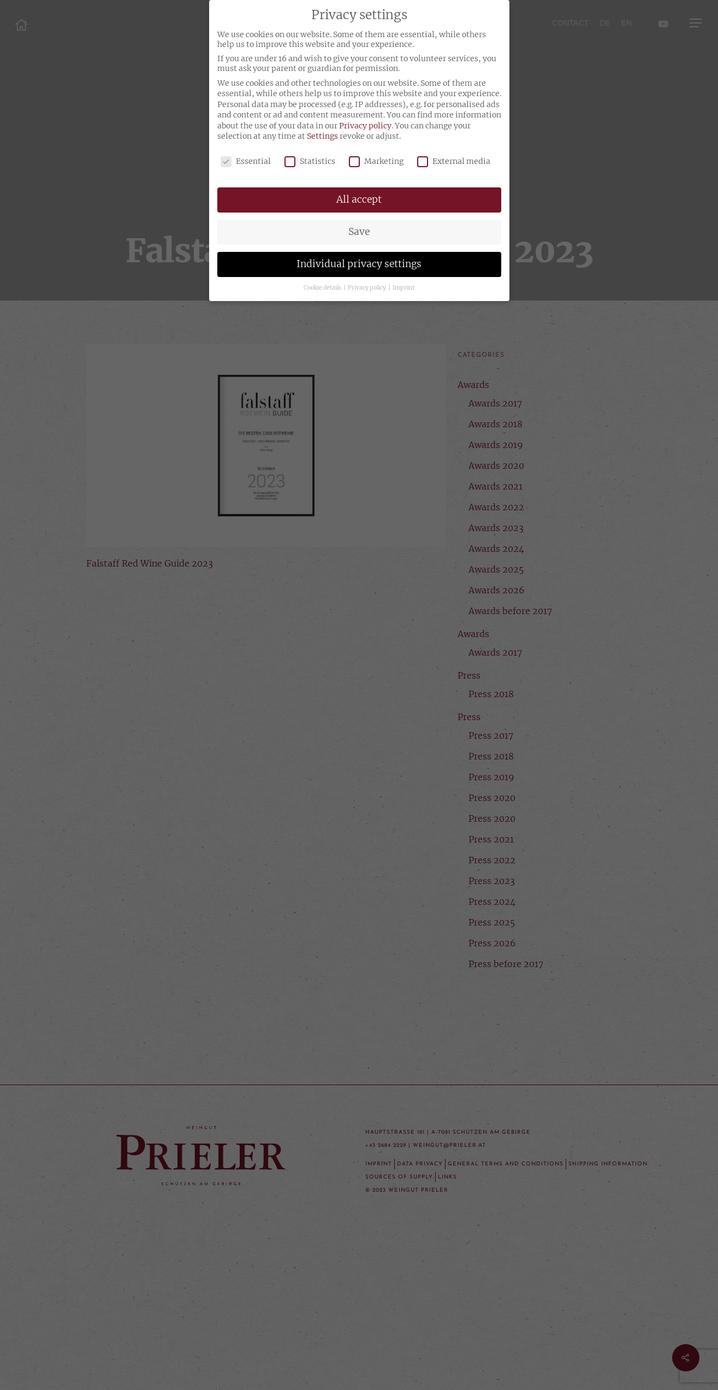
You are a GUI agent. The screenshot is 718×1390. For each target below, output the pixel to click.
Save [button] (359, 232)
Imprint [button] (403, 287)
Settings (322, 136)
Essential (246, 161)
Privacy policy (365, 126)
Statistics (309, 161)
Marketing (376, 161)
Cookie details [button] (323, 287)
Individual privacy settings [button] (359, 264)
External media (453, 161)
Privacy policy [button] (367, 287)
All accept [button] (359, 199)
